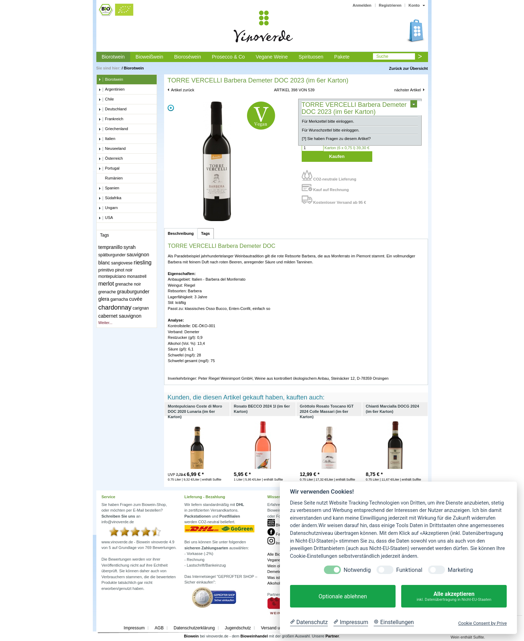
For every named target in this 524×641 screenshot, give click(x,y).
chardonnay (115, 307)
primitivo (106, 270)
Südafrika (109, 198)
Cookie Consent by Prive (482, 623)
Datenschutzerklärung (194, 627)
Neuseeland (112, 148)
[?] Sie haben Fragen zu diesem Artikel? (336, 138)
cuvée (135, 299)
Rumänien (110, 178)
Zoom (171, 108)
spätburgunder (112, 254)
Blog (275, 525)
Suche (382, 56)
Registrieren (390, 5)
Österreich (110, 158)
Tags (205, 233)
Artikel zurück (182, 90)
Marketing (460, 570)
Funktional (409, 570)
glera (103, 299)
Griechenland (113, 129)
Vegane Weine (272, 57)
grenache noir (128, 284)
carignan (141, 308)
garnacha (119, 299)
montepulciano (112, 276)
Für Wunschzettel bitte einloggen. (331, 130)
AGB (159, 627)
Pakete (342, 57)
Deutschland (112, 109)
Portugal (109, 168)
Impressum (134, 627)
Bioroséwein (187, 57)
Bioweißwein (149, 57)
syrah (129, 247)
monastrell (136, 276)
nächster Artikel (407, 90)
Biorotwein (113, 57)
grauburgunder (133, 291)
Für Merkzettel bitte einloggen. (328, 121)
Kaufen (336, 156)
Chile (106, 99)
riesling (143, 262)
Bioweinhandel (254, 636)
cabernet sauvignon (119, 316)
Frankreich (111, 119)
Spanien (108, 188)
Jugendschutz (238, 627)
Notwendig (357, 570)
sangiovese (122, 263)
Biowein (191, 636)
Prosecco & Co (228, 57)
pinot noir (123, 270)
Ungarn (108, 208)
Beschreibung (181, 233)
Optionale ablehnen (343, 596)
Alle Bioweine (279, 554)
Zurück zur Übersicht (408, 68)
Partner (332, 636)
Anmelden (362, 5)
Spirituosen (311, 57)
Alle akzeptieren (454, 596)
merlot (106, 284)
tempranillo (110, 247)
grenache (107, 291)
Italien (106, 138)
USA (105, 217)
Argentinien (111, 89)
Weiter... (105, 322)
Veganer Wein (279, 560)
